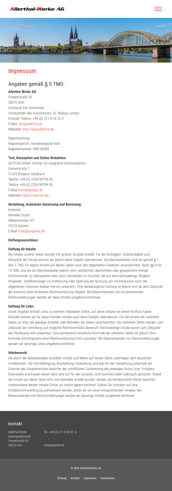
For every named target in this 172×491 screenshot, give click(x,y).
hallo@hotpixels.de (31, 231)
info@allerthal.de (30, 124)
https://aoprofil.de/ (35, 195)
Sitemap (62, 478)
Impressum (90, 478)
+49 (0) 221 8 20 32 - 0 (63, 432)
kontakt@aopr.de (30, 190)
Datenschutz (108, 478)
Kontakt (75, 478)
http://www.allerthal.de (38, 129)
